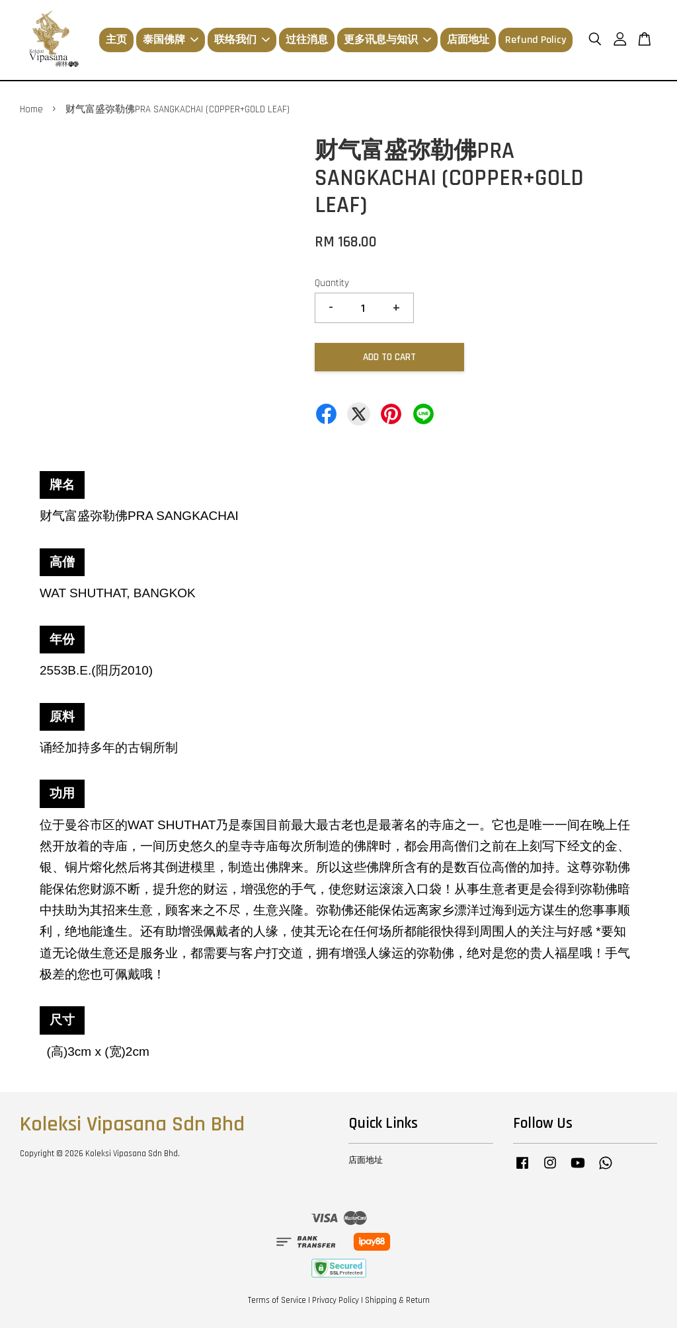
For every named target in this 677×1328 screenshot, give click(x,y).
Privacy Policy (335, 1300)
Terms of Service (277, 1300)
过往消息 (307, 40)
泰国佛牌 (170, 40)
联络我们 (242, 40)
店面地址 (468, 40)
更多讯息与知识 (387, 40)
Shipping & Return (397, 1300)
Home (31, 109)
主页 (116, 40)
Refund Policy (535, 40)
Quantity (332, 283)
